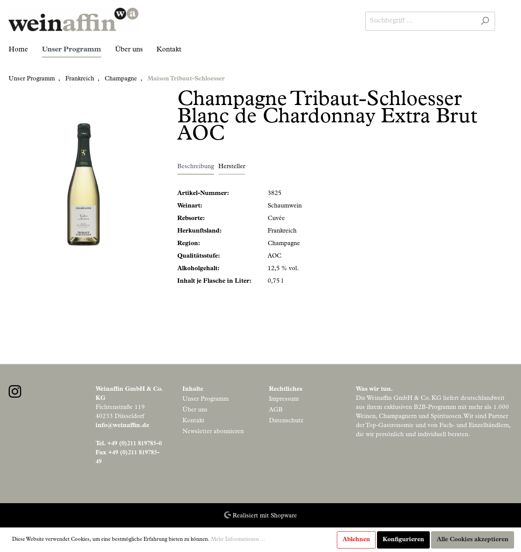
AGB (276, 410)
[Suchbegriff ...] (420, 21)
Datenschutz (286, 421)
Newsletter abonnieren (213, 432)
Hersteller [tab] (231, 167)
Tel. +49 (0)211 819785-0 (129, 444)
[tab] (195, 167)
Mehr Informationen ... (238, 539)
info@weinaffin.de (122, 426)
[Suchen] (485, 21)
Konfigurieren (403, 540)
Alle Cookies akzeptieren (472, 540)
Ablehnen (356, 540)
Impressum (284, 399)
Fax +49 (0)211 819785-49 (128, 457)
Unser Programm (205, 399)
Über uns (195, 410)
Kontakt (193, 421)
